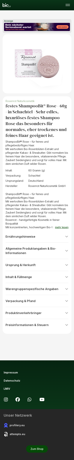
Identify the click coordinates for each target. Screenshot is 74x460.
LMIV (7, 388)
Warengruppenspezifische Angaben (37, 289)
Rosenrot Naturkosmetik (20, 101)
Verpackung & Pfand (37, 301)
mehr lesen (61, 227)
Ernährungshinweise (37, 236)
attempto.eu (14, 434)
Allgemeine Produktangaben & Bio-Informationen (37, 251)
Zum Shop (37, 448)
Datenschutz (12, 380)
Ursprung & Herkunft (37, 265)
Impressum (11, 372)
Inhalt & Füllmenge (37, 277)
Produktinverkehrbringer (37, 313)
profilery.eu (14, 425)
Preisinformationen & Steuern (37, 325)
